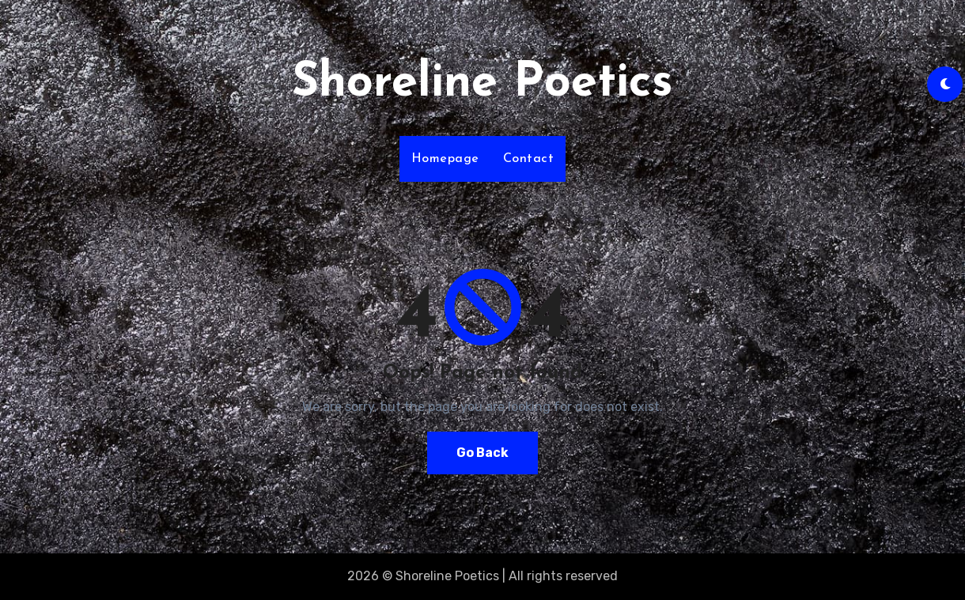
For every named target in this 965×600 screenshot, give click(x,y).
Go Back (482, 452)
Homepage (445, 159)
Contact (528, 159)
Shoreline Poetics (482, 84)
